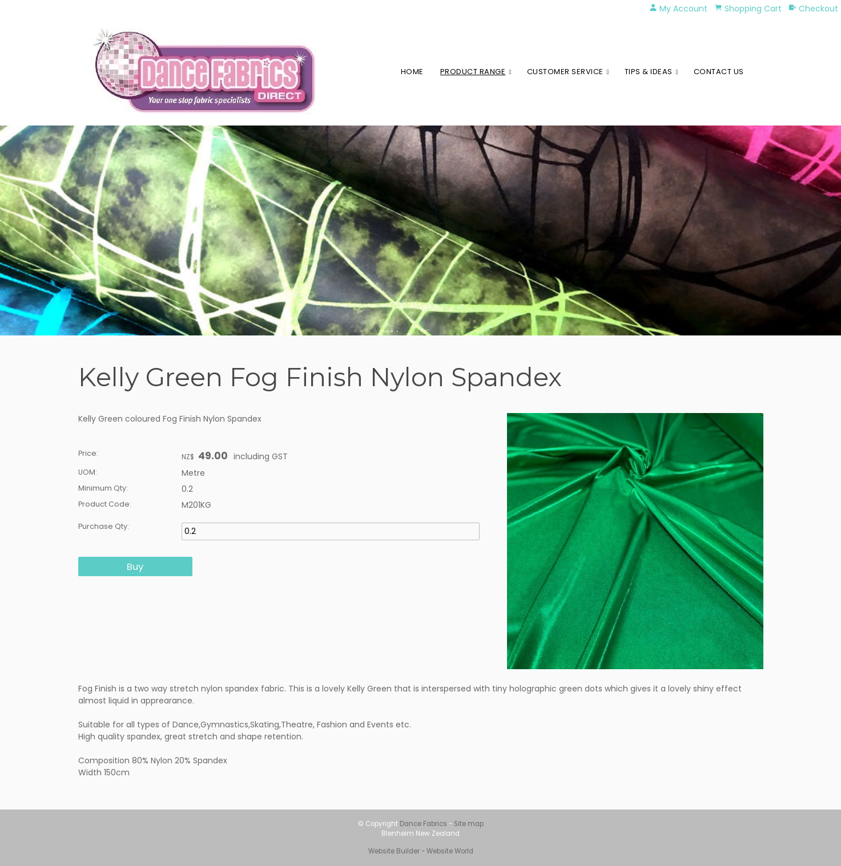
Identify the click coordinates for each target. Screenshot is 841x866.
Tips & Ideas (649, 71)
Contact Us (719, 71)
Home (412, 71)
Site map (469, 823)
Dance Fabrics (423, 823)
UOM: (87, 472)
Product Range (473, 71)
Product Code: (104, 504)
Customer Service (565, 71)
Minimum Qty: (103, 488)
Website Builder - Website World (420, 851)
